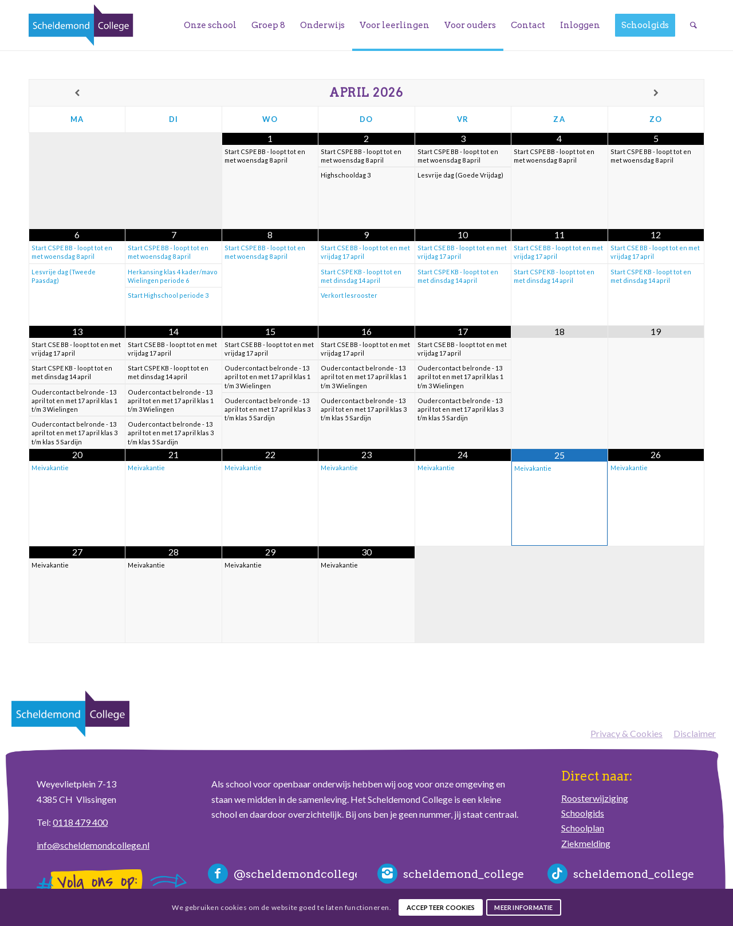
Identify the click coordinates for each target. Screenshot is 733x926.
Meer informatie (523, 907)
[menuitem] (210, 25)
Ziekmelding (585, 843)
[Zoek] (693, 25)
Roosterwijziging (594, 798)
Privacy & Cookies (626, 733)
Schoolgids (582, 812)
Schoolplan (582, 827)
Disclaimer (694, 733)
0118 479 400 (80, 822)
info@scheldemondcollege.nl (93, 845)
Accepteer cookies (441, 907)
